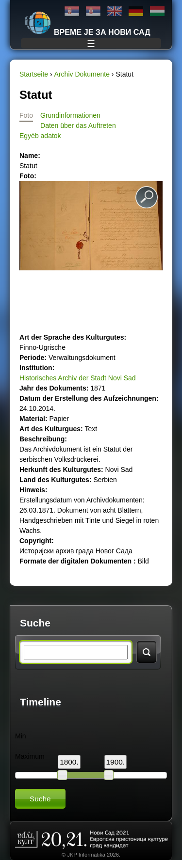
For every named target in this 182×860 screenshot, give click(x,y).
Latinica (93, 11)
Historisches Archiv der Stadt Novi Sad (77, 378)
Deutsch (136, 11)
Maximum (30, 756)
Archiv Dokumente (82, 74)
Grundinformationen (70, 115)
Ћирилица (72, 11)
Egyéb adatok (40, 136)
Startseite (33, 74)
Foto (26, 115)
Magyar (157, 11)
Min (20, 736)
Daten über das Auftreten (78, 125)
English (114, 11)
